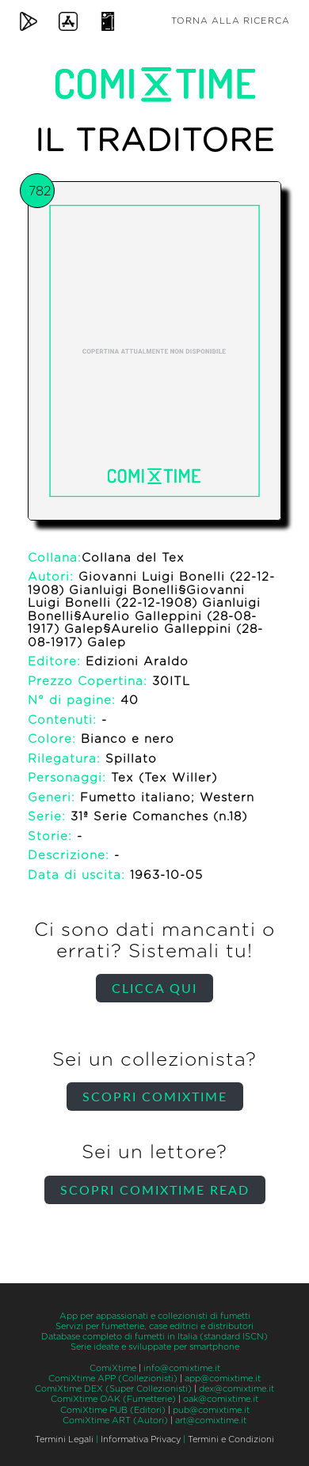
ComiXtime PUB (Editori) (113, 1410)
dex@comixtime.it (236, 1389)
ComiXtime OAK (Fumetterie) (113, 1399)
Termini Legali (64, 1439)
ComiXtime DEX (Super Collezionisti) (113, 1389)
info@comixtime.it (181, 1368)
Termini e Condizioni (231, 1439)
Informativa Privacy (141, 1439)
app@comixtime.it (223, 1378)
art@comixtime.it (210, 1420)
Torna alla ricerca (230, 21)
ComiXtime (113, 1368)
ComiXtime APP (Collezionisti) (112, 1378)
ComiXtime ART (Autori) (115, 1420)
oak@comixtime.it (220, 1399)
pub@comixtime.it (211, 1410)
